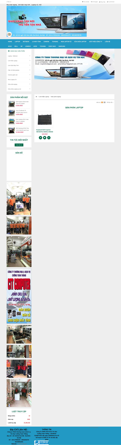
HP (21, 46)
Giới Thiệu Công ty (95, 41)
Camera (46, 41)
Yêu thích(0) (85, 1)
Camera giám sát (19, 75)
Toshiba (43, 46)
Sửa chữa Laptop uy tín (19, 89)
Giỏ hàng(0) (94, 1)
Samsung (62, 46)
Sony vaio (52, 46)
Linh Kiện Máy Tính (19, 65)
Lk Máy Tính (36, 41)
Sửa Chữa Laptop (80, 41)
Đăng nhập (102, 1)
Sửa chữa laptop (19, 84)
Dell (16, 46)
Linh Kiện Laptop (19, 60)
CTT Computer (94, 427)
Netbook (26, 41)
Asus (10, 46)
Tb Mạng (55, 41)
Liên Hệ (107, 41)
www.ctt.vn (22, 444)
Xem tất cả (19, 145)
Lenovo (28, 46)
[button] (35, 71)
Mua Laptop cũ (66, 41)
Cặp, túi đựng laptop (19, 70)
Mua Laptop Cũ (19, 79)
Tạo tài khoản (110, 1)
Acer (35, 46)
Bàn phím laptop (56, 96)
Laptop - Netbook (19, 56)
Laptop (17, 41)
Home (10, 41)
